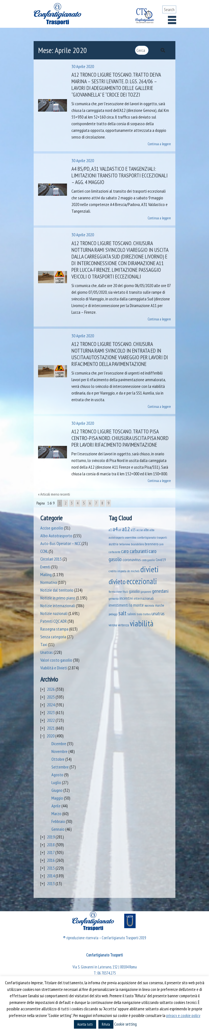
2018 (51, 844)
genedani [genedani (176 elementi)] (160, 591)
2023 (51, 712)
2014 (51, 875)
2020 (50, 736)
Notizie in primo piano (57, 598)
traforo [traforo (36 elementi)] (147, 614)
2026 (51, 689)
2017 (50, 852)
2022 (51, 720)
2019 (51, 837)
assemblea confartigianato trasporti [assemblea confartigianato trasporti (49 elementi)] (146, 537)
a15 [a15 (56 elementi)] (133, 530)
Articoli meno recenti (55, 494)
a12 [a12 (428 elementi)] (126, 529)
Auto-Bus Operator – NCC (60, 543)
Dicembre (58, 743)
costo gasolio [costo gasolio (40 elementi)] (148, 560)
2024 (51, 704)
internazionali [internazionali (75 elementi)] (144, 598)
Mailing (46, 574)
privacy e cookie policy (183, 1015)
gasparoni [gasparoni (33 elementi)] (146, 592)
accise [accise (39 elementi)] (139, 530)
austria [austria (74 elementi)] (113, 543)
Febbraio (58, 821)
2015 (51, 868)
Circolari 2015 (51, 559)
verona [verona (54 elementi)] (113, 625)
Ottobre (57, 759)
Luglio (56, 782)
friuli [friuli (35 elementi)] (125, 592)
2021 (51, 728)
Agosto (57, 774)
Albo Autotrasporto (56, 535)
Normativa (48, 582)
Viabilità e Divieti (53, 668)
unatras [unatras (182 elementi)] (158, 613)
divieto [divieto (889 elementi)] (117, 581)
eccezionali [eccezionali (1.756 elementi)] (141, 581)
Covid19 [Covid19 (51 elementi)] (161, 560)
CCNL (44, 551)
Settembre (60, 767)
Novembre (59, 751)
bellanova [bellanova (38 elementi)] (124, 544)
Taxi (43, 644)
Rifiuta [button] (106, 1024)
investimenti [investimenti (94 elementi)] (118, 605)
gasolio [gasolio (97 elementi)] (134, 591)
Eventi (45, 566)
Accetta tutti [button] (85, 1024)
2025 (51, 697)
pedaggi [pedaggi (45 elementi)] (113, 614)
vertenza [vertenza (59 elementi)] (123, 625)
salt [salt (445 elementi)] (122, 613)
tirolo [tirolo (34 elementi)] (139, 614)
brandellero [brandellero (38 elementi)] (137, 544)
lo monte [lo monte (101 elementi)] (136, 605)
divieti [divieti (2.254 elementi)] (149, 569)
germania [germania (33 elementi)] (114, 599)
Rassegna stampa (54, 629)
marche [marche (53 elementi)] (159, 605)
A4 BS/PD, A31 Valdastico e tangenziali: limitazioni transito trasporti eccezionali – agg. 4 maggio (119, 175)
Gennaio (57, 829)
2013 (51, 883)
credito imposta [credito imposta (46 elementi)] (117, 571)
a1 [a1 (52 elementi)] (110, 530)
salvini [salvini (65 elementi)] (131, 613)
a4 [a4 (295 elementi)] (115, 529)
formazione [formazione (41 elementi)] (115, 591)
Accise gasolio (51, 528)
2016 (51, 860)
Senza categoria (53, 636)
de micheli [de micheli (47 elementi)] (133, 571)
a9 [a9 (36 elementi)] (119, 530)
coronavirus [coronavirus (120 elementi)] (132, 559)
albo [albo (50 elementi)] (146, 530)
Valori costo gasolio (56, 660)
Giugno (57, 790)
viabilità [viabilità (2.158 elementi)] (141, 623)
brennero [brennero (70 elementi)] (151, 543)
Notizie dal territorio (56, 590)
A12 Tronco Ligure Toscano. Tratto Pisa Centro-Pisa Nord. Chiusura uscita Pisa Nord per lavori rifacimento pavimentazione (119, 438)
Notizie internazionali (57, 605)
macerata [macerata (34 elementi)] (149, 605)
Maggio (57, 798)
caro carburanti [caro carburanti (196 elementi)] (134, 551)
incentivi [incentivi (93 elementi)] (126, 598)
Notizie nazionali (54, 613)
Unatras (46, 652)
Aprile (56, 805)
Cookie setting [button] (125, 1024)
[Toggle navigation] (172, 20)
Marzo (56, 813)
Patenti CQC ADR (53, 621)
